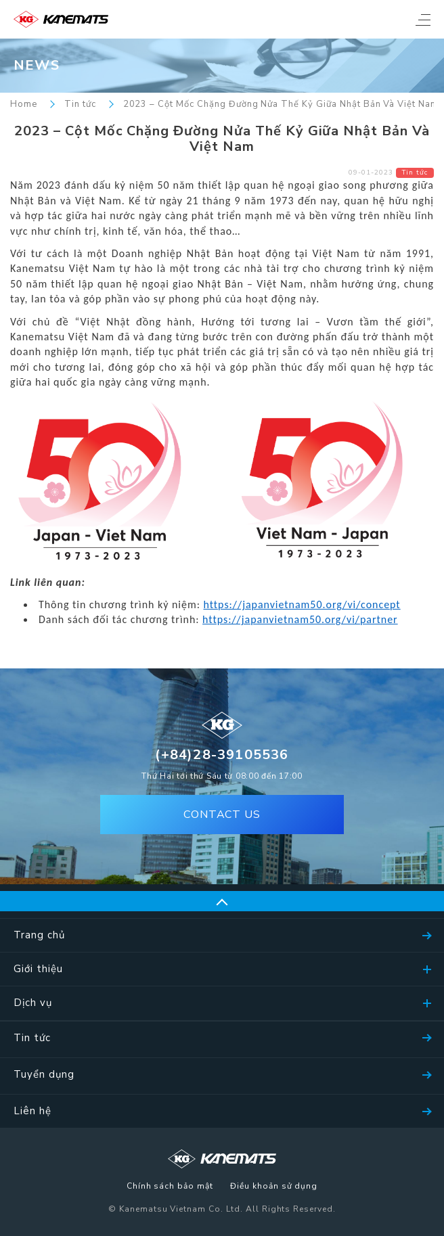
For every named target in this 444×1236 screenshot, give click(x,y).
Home (23, 104)
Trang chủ (39, 935)
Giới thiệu (38, 969)
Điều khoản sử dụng (273, 1186)
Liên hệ (32, 1111)
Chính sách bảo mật (170, 1186)
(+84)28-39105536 (221, 755)
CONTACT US (222, 814)
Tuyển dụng (44, 1074)
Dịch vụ (33, 1002)
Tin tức (80, 104)
